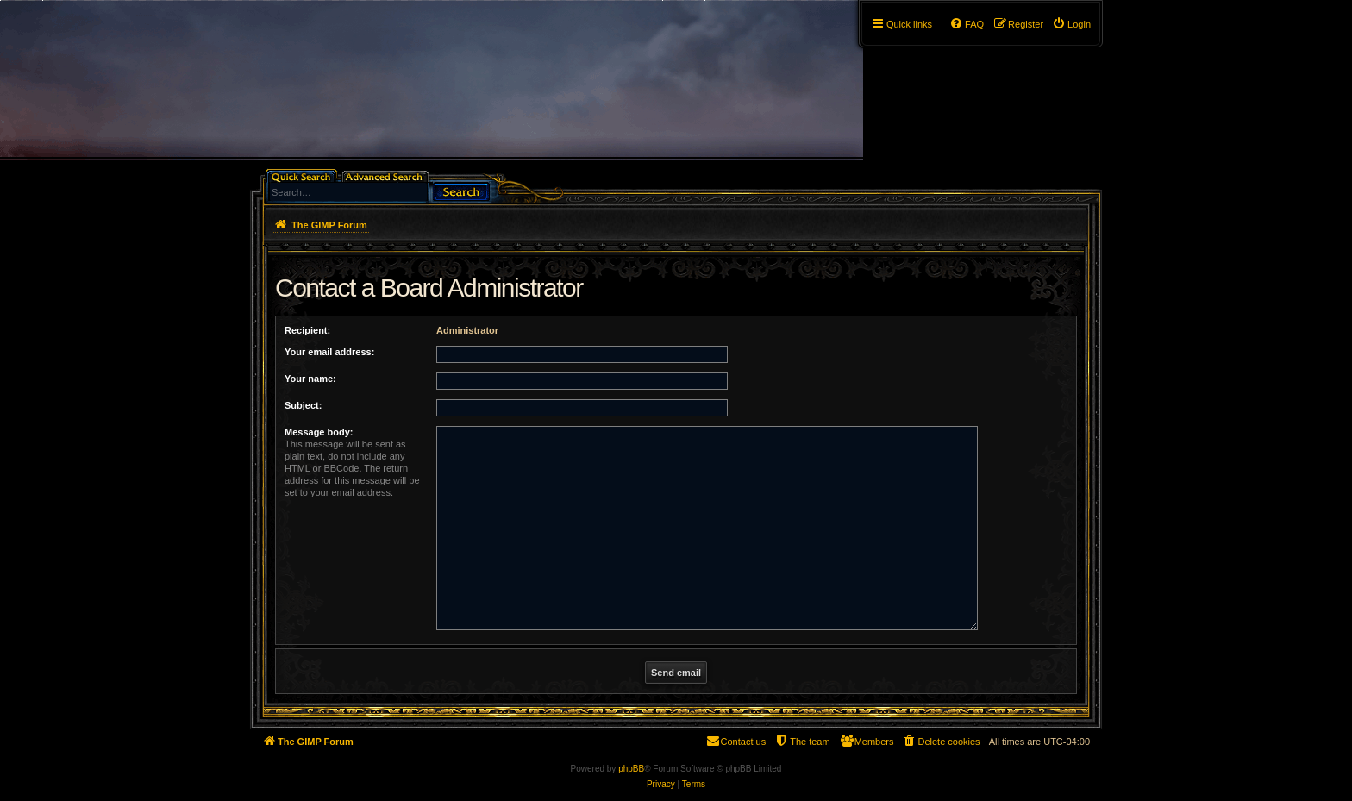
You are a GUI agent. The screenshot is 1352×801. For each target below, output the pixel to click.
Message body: (319, 432)
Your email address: (329, 352)
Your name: (310, 378)
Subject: (303, 405)
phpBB (631, 768)
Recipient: (307, 330)
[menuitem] (1071, 24)
